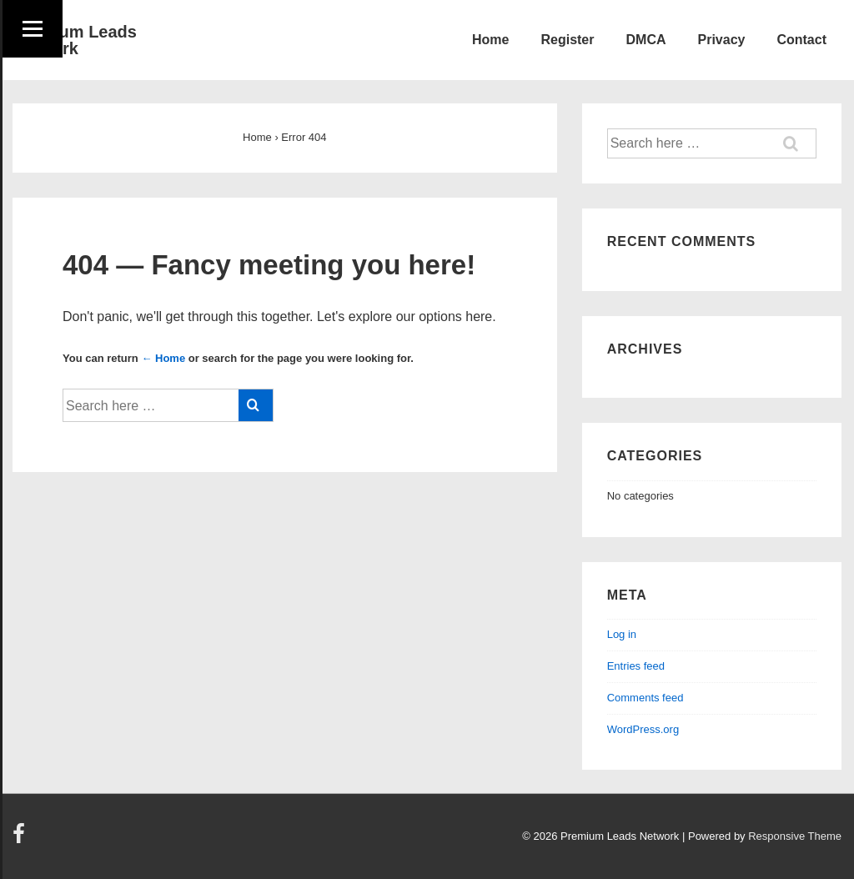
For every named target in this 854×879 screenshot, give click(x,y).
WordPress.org (643, 729)
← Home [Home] (163, 358)
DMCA (646, 40)
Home (490, 40)
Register (567, 40)
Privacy (722, 40)
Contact (801, 40)
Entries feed (636, 666)
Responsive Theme (794, 836)
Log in (621, 634)
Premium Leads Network (75, 40)
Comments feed (645, 697)
